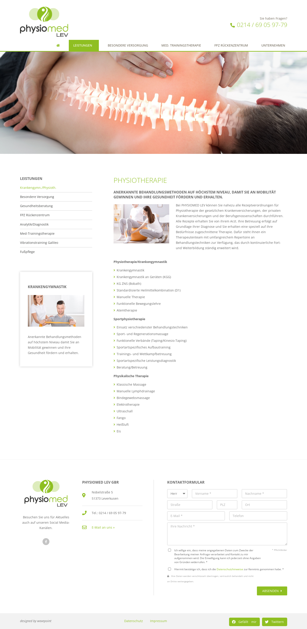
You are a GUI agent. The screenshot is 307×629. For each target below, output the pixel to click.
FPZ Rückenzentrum (231, 45)
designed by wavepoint (35, 621)
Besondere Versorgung (128, 45)
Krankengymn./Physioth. (38, 187)
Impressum (158, 621)
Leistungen (83, 45)
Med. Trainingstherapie (181, 45)
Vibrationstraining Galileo (39, 242)
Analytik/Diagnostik (34, 224)
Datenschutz (133, 621)
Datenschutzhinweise (230, 569)
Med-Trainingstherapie (37, 233)
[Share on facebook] (244, 622)
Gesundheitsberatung (36, 206)
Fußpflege (27, 252)
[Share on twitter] (274, 622)
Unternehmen (274, 45)
